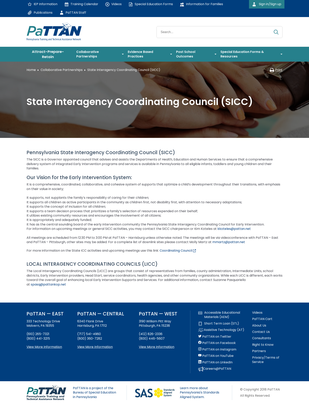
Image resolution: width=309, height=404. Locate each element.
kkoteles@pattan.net (234, 228)
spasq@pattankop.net (48, 284)
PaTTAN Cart (262, 319)
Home (31, 70)
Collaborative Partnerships (62, 70)
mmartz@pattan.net (228, 242)
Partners (259, 351)
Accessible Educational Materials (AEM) (219, 314)
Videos (257, 312)
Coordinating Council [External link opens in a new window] (178, 250)
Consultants (261, 338)
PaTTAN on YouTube (216, 356)
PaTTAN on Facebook (217, 343)
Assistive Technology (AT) (221, 330)
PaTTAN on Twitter (214, 336)
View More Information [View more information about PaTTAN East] (44, 347)
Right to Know (263, 345)
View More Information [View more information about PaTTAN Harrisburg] (95, 347)
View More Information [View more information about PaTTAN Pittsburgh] (156, 347)
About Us (259, 325)
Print (276, 70)
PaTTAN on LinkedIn (215, 362)
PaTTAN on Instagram (217, 349)
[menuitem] (49, 54)
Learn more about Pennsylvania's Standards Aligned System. (199, 392)
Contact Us (261, 332)
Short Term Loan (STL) (218, 323)
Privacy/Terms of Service (265, 359)
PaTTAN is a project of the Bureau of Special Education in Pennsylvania (94, 392)
